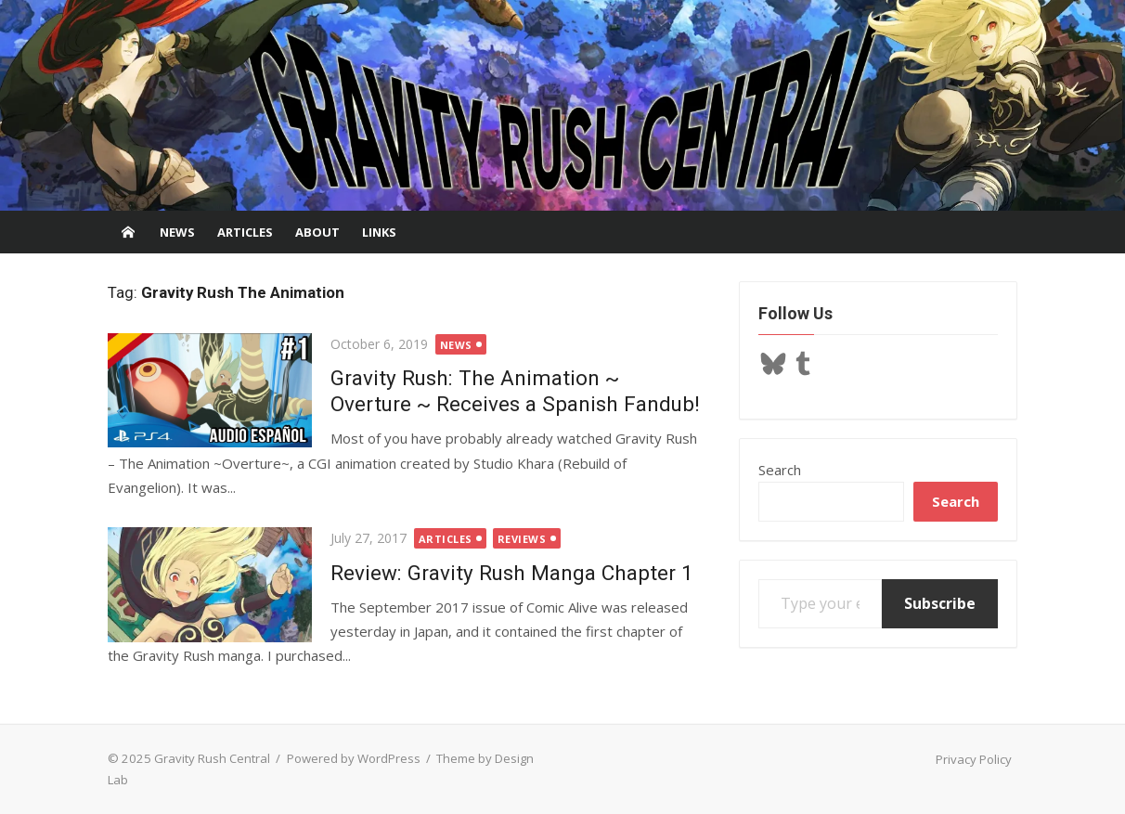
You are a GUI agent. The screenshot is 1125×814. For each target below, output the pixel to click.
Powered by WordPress (353, 758)
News (177, 232)
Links (379, 232)
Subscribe (940, 603)
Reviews (522, 539)
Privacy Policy (974, 759)
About (317, 232)
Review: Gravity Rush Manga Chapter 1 (511, 573)
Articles (245, 232)
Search (779, 469)
